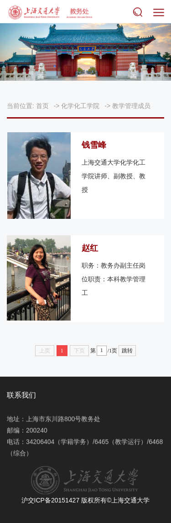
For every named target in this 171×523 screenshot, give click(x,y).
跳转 (127, 350)
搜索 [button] (139, 12)
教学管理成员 (131, 105)
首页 (42, 105)
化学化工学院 (80, 105)
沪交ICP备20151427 (50, 500)
